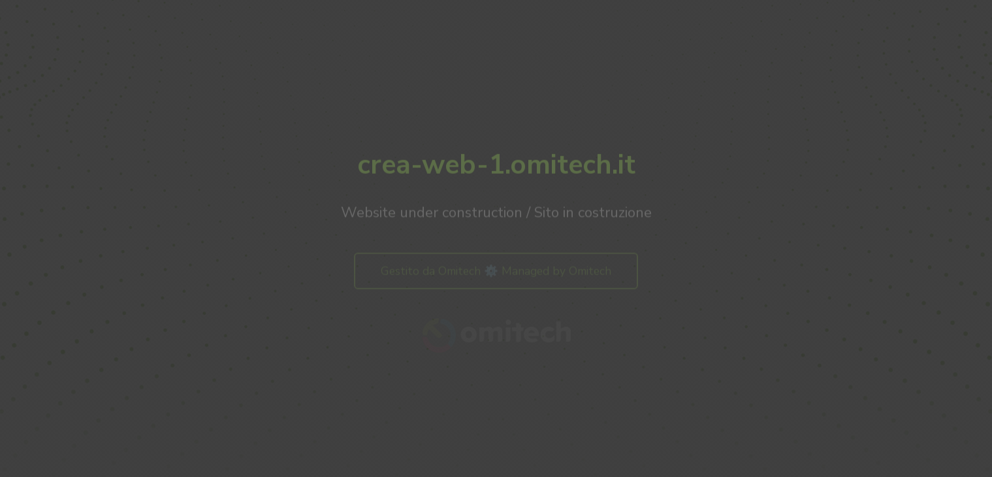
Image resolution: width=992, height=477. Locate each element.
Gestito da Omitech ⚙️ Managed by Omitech (496, 272)
